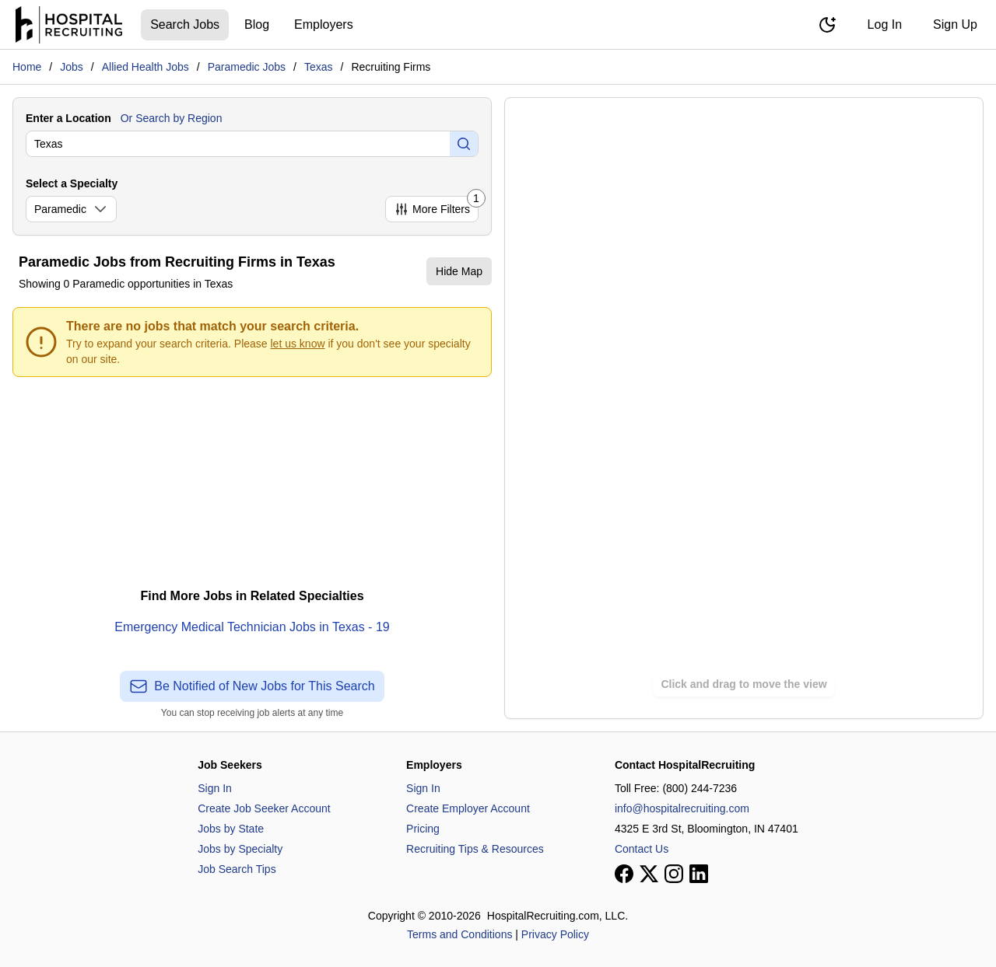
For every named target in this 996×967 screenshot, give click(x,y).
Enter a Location (68, 118)
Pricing (423, 828)
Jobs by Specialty (240, 849)
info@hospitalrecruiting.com (682, 808)
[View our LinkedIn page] (698, 873)
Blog (256, 24)
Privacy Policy (555, 934)
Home (26, 67)
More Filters (436, 206)
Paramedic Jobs (247, 67)
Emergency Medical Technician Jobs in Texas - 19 (251, 627)
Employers (323, 24)
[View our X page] (649, 873)
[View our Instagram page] (674, 873)
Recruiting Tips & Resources (475, 849)
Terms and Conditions (459, 934)
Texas (318, 67)
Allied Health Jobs (145, 67)
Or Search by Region (172, 118)
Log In (885, 24)
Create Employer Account (468, 808)
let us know (298, 343)
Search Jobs (184, 24)
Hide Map (459, 271)
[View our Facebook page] (624, 873)
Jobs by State (231, 828)
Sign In (215, 788)
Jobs (71, 67)
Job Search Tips (236, 869)
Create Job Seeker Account (264, 808)
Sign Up (955, 24)
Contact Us (641, 849)
